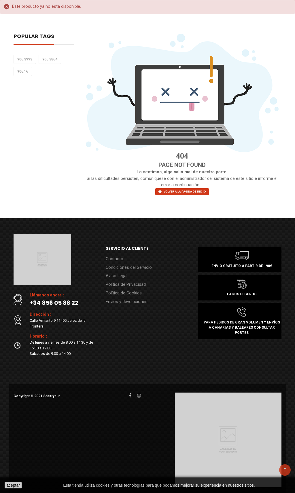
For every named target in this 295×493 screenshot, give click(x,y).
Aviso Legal (115, 273)
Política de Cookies (122, 289)
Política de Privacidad (123, 281)
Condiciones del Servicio (126, 265)
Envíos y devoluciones (124, 297)
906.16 (22, 71)
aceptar (13, 485)
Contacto (113, 258)
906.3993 (24, 59)
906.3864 (49, 59)
